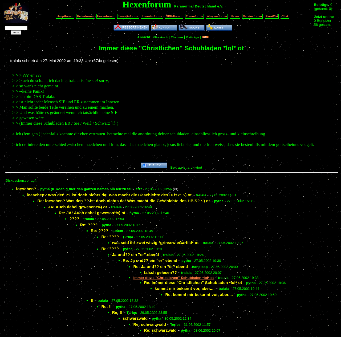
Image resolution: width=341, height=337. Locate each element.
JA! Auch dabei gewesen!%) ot (77, 207)
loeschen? (26, 188)
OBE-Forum (174, 16)
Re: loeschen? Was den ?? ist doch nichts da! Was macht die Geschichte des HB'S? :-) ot (123, 200)
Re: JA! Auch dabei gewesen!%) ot (92, 212)
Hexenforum (106, 16)
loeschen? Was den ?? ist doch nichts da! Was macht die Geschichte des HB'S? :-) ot (109, 195)
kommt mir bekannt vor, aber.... (184, 288)
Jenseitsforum (128, 16)
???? (74, 218)
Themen (177, 37)
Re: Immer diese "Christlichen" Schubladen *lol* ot (193, 282)
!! (92, 300)
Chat (285, 16)
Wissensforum (217, 16)
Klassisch (160, 37)
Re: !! (106, 306)
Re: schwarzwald (149, 324)
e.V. (220, 6)
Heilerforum (85, 16)
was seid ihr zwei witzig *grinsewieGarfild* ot (155, 242)
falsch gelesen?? (160, 272)
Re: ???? (89, 224)
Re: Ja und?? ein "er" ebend (150, 260)
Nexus (235, 16)
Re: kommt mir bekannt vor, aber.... (199, 294)
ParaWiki (272, 16)
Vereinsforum (252, 16)
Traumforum (194, 16)
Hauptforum (65, 16)
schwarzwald (135, 318)
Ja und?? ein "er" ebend (135, 254)
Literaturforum (152, 16)
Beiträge (192, 37)
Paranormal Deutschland (195, 6)
